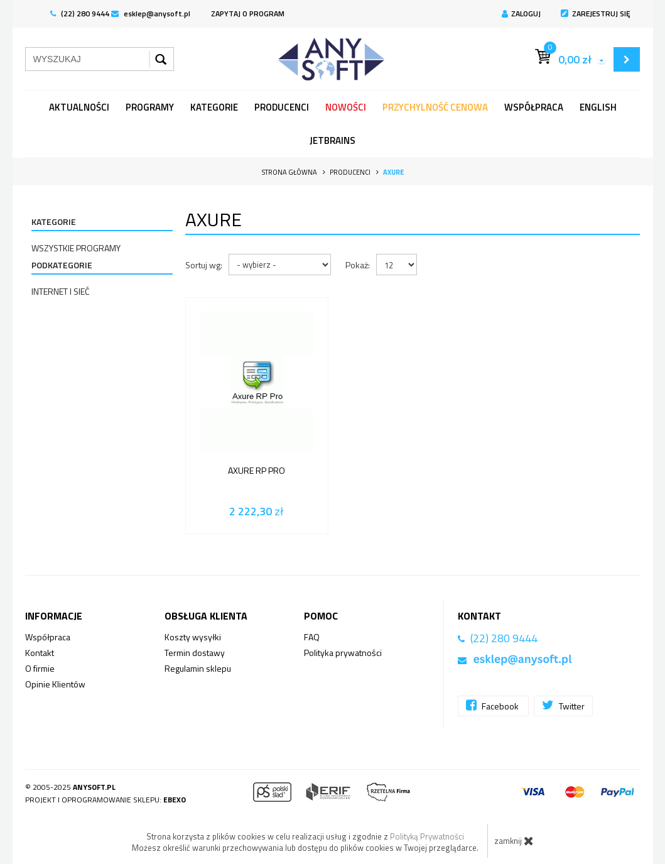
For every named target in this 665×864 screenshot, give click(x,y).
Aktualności (79, 107)
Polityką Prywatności (427, 836)
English (598, 107)
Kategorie (214, 107)
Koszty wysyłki (193, 636)
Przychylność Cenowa (435, 107)
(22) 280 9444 (79, 13)
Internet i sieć (60, 291)
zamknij (514, 840)
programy (150, 107)
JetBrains (332, 140)
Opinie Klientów (55, 684)
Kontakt (39, 652)
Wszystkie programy (76, 247)
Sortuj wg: (203, 264)
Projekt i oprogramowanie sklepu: (105, 800)
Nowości (345, 107)
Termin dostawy (195, 652)
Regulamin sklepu (198, 668)
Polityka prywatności (343, 652)
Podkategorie (61, 264)
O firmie (40, 668)
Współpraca (533, 107)
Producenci (281, 107)
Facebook (493, 705)
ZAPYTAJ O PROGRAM (247, 13)
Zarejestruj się (595, 13)
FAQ (312, 636)
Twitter (563, 705)
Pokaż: (357, 264)
